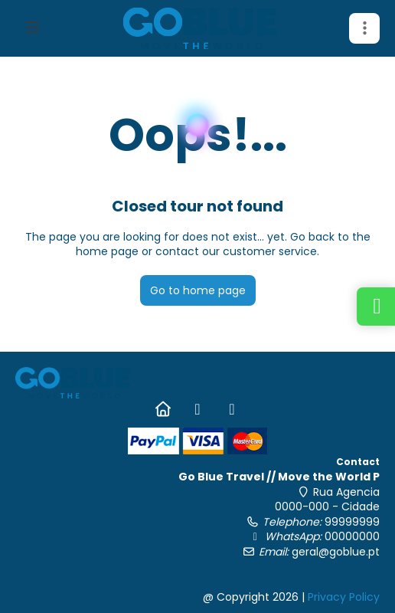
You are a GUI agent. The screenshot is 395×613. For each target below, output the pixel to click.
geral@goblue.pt (336, 551)
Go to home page (198, 290)
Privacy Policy (344, 597)
